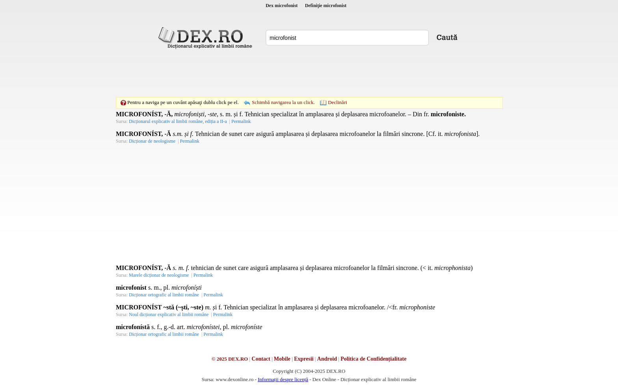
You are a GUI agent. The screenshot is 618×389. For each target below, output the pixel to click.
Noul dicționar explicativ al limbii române (168, 314)
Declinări (337, 102)
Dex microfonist (282, 5)
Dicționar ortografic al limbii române (164, 295)
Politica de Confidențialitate (373, 359)
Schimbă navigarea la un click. (283, 102)
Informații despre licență (283, 379)
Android (327, 359)
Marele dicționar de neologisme (159, 275)
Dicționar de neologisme (152, 141)
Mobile (282, 359)
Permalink (241, 121)
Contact (260, 359)
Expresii (304, 359)
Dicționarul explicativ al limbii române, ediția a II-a (178, 121)
